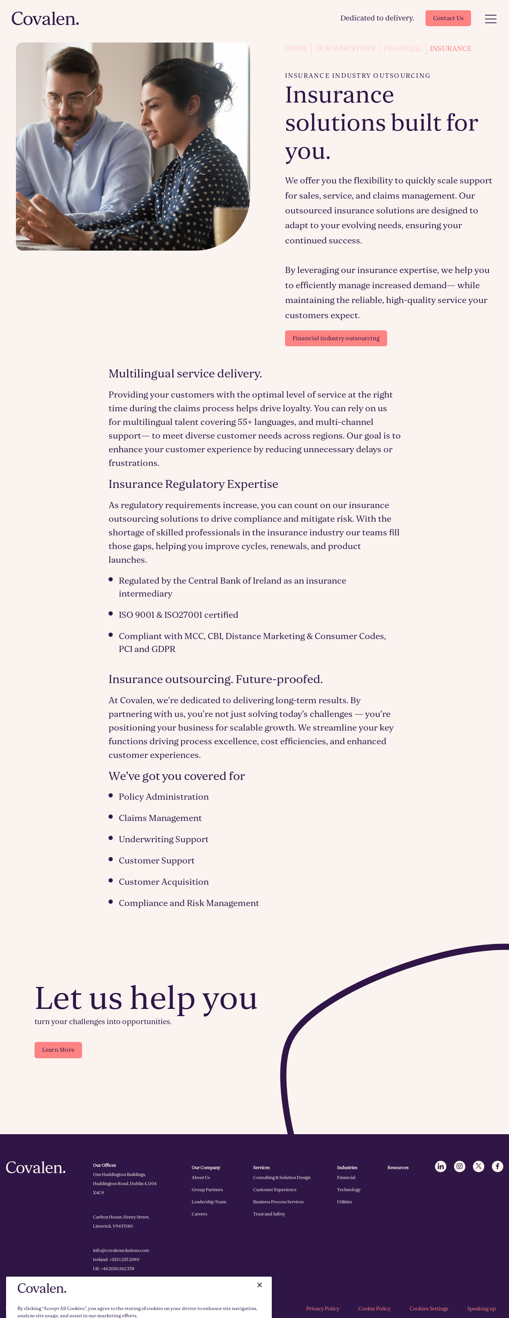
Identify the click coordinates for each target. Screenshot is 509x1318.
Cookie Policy (374, 1308)
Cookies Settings (429, 1309)
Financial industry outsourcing (336, 338)
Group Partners (207, 1189)
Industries (347, 1167)
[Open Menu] (490, 19)
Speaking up (481, 1308)
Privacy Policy (322, 1308)
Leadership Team (209, 1201)
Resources (398, 1167)
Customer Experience (274, 1189)
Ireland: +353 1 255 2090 (116, 1259)
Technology (349, 1189)
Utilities (344, 1201)
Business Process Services (278, 1201)
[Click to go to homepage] (45, 18)
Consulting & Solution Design (281, 1177)
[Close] (259, 1304)
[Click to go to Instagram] (459, 1166)
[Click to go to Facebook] (497, 1166)
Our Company (206, 1167)
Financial (403, 48)
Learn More (58, 1050)
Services (261, 1167)
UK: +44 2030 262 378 (113, 1268)
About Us (201, 1177)
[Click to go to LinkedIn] (440, 1166)
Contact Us (448, 18)
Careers (199, 1214)
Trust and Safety (269, 1214)
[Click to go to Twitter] (478, 1166)
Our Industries (345, 48)
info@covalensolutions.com (121, 1250)
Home (296, 48)
